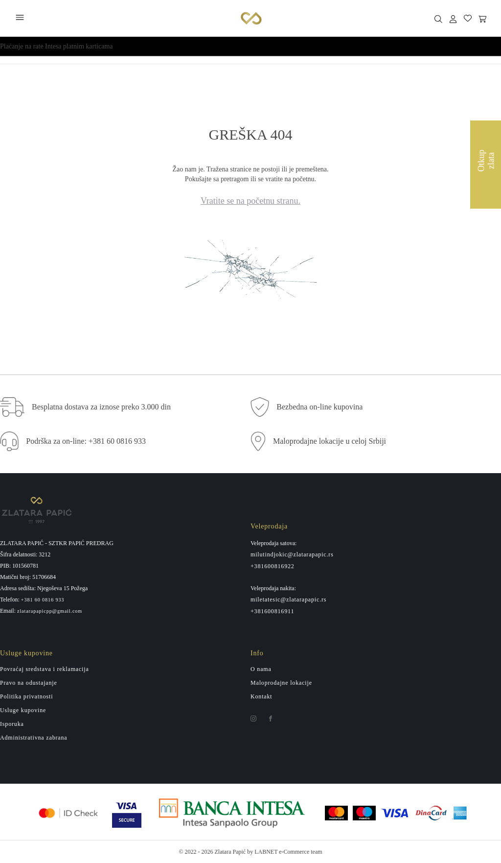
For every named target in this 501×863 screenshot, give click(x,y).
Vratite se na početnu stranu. (250, 200)
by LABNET (262, 851)
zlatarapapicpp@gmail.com (49, 611)
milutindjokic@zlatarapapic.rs (292, 554)
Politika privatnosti (26, 696)
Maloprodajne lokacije (281, 682)
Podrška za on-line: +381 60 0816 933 (86, 441)
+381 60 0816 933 (43, 600)
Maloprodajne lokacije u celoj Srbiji (329, 441)
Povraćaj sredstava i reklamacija (44, 669)
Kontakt (261, 696)
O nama (261, 669)
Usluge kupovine (23, 710)
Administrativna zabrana (33, 737)
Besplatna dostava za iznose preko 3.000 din (101, 407)
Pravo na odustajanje (28, 682)
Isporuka (12, 723)
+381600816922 (272, 566)
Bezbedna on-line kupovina (319, 407)
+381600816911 (272, 611)
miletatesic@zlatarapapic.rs (288, 599)
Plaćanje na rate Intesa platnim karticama (56, 46)
